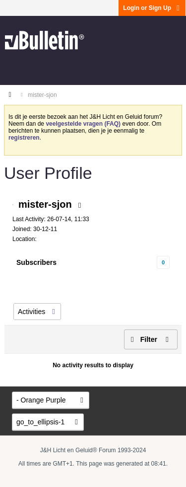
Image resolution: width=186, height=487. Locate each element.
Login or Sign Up (152, 7)
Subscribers (36, 262)
